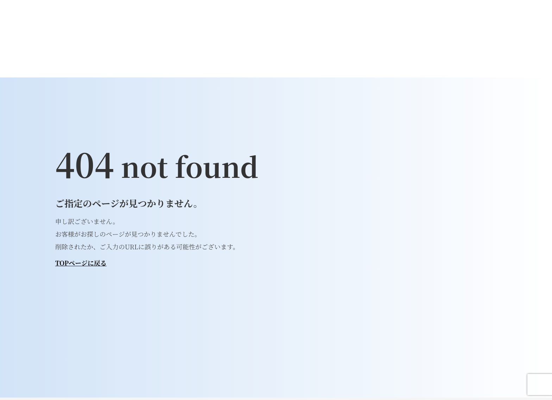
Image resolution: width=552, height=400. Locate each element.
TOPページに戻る (81, 263)
